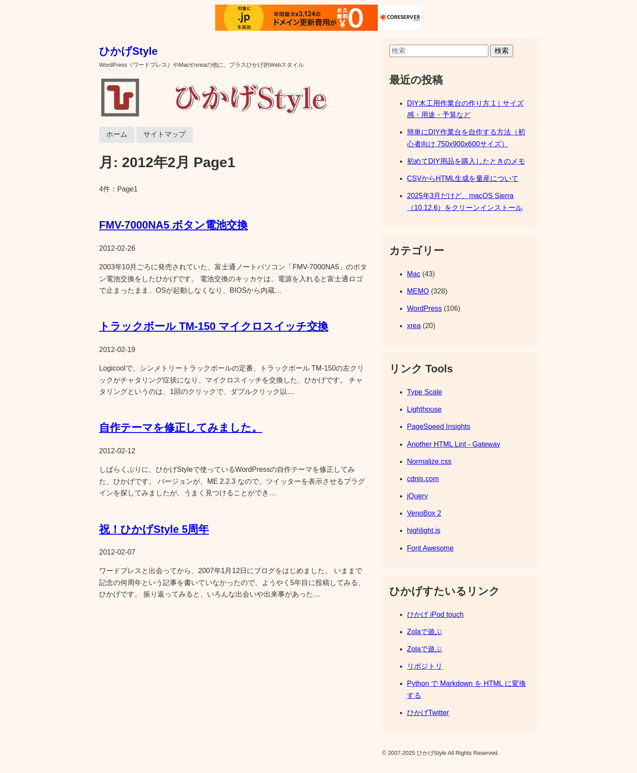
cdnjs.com (423, 478)
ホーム (116, 134)
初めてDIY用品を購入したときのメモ (466, 161)
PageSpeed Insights (438, 426)
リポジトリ (424, 666)
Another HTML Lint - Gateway (453, 444)
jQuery (417, 496)
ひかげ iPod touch (435, 614)
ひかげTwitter (428, 712)
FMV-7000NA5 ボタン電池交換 (173, 225)
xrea (414, 325)
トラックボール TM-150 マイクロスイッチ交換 (213, 326)
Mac (413, 274)
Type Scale (424, 392)
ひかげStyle (128, 51)
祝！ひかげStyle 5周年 (154, 529)
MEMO (418, 291)
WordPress (424, 308)
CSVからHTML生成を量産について (462, 178)
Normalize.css (429, 461)
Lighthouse (424, 409)
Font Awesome (430, 548)
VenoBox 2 (424, 513)
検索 (502, 50)
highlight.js (424, 530)
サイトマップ (164, 134)
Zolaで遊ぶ (424, 631)
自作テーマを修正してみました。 (180, 427)
